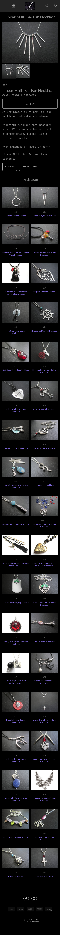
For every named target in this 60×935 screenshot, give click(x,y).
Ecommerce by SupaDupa (33, 920)
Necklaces (9, 166)
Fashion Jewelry (29, 166)
